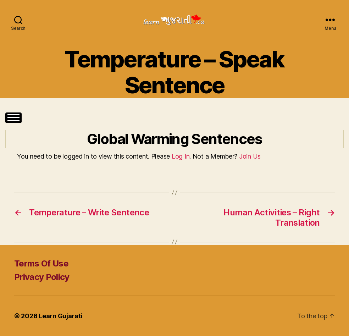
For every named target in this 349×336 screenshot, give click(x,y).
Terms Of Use (41, 263)
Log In (180, 156)
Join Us (250, 156)
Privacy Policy (42, 277)
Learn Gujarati (60, 316)
